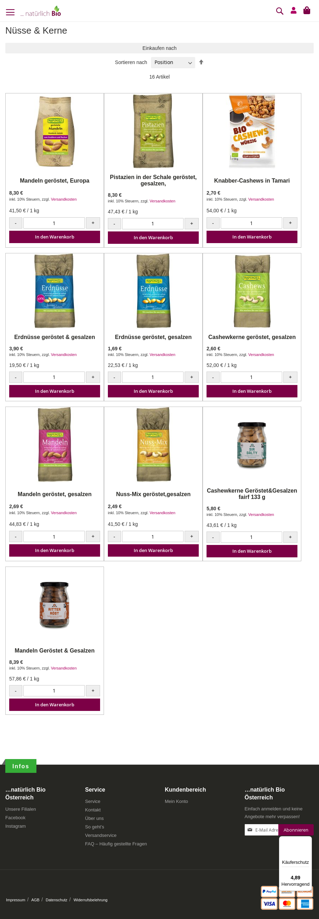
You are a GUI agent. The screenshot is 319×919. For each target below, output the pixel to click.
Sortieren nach (131, 62)
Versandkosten (64, 199)
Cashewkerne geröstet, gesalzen (252, 337)
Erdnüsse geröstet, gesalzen (153, 337)
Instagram (15, 826)
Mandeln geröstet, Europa (54, 181)
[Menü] (307, 840)
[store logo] (41, 10)
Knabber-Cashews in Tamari (252, 181)
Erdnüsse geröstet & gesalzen (54, 337)
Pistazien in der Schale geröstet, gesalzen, (153, 180)
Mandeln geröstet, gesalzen (55, 494)
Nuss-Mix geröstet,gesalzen (153, 494)
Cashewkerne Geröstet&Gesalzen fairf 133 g (252, 494)
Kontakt (93, 809)
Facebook (15, 817)
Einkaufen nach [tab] (160, 48)
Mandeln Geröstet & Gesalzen (55, 651)
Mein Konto (176, 801)
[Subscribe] (296, 829)
